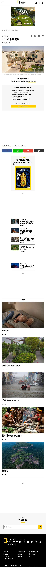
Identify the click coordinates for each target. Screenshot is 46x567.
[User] (36, 3)
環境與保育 (15, 30)
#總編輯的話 (6, 146)
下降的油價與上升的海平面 (10, 401)
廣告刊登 (20, 554)
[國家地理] (21, 4)
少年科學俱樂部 (9, 558)
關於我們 (5, 551)
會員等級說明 (32, 81)
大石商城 (20, 556)
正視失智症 (5, 330)
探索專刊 (5, 471)
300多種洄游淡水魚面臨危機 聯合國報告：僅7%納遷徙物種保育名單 (27, 240)
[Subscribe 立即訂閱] (40, 527)
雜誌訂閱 (33, 554)
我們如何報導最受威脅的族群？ (12, 436)
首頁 (3, 30)
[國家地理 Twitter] (32, 542)
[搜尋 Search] (39, 3)
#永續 (14, 146)
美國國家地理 (21, 551)
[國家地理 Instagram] (24, 542)
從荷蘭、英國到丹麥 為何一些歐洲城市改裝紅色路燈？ (27, 267)
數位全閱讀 (6, 556)
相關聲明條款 (34, 551)
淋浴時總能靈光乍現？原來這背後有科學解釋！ (27, 223)
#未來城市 (21, 146)
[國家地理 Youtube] (28, 542)
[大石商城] (42, 3)
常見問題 (5, 554)
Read (22, 225)
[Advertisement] (14, 131)
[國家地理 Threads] (36, 542)
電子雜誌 (8, 30)
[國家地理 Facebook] (20, 542)
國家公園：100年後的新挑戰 (11, 366)
